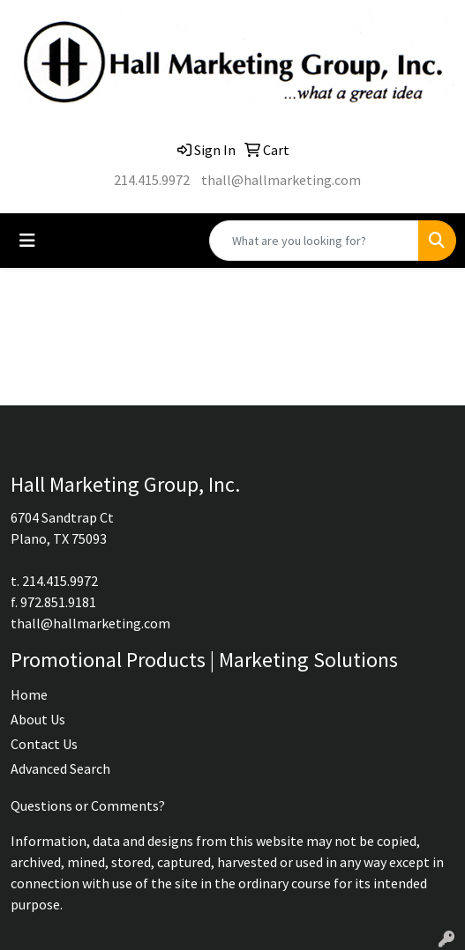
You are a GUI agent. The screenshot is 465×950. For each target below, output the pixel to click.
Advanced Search (60, 768)
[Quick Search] (314, 240)
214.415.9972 (152, 180)
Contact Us (44, 744)
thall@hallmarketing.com (281, 180)
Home (29, 694)
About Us (38, 719)
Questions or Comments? (88, 805)
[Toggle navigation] (27, 240)
